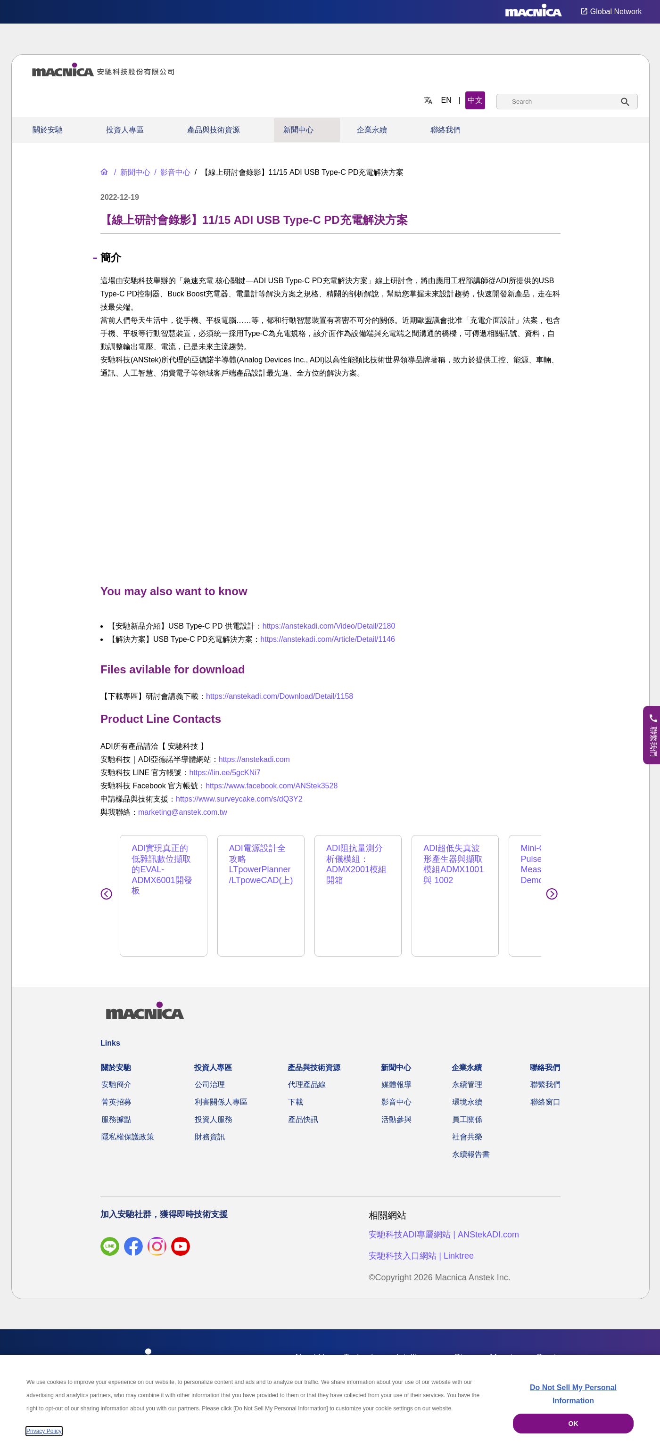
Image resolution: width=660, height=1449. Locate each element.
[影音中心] (171, 172)
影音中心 (396, 1091)
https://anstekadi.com (254, 759)
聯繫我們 (545, 1074)
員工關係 (467, 1109)
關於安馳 (48, 130)
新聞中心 (298, 130)
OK (573, 1423)
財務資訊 (210, 1126)
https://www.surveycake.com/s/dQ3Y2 (239, 799)
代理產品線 (307, 1074)
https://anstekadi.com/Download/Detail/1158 (279, 696)
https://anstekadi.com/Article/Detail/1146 (327, 639)
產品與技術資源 (213, 130)
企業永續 (372, 130)
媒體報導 (396, 1074)
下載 (295, 1091)
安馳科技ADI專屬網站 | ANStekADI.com (444, 1223)
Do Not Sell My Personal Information (573, 1394)
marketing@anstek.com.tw (182, 812)
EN (446, 100)
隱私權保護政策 (127, 1126)
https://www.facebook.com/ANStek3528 (272, 786)
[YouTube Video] (330, 479)
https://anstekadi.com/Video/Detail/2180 (329, 626)
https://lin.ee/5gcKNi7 (224, 773)
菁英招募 (116, 1091)
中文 (475, 100)
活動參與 (396, 1109)
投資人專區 (125, 130)
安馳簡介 (116, 1074)
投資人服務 (213, 1109)
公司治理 (210, 1074)
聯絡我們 (445, 130)
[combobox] (567, 101)
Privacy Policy (44, 1431)
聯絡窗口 (545, 1091)
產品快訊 (303, 1109)
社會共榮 (467, 1126)
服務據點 (116, 1109)
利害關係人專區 (221, 1091)
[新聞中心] (131, 172)
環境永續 (467, 1091)
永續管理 (467, 1074)
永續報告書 (471, 1143)
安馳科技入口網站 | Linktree (421, 1245)
